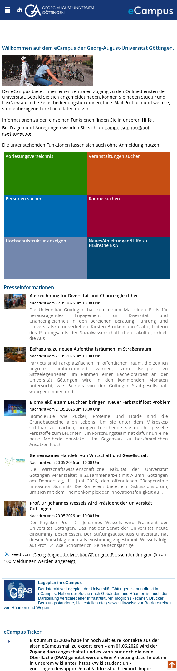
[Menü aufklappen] (7, 9)
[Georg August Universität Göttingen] (60, 10)
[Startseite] (19, 10)
